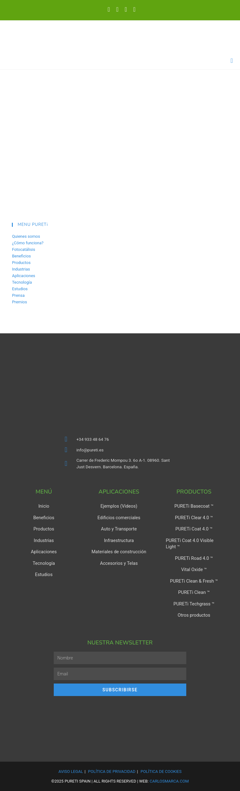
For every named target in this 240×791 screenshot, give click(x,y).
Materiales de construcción (118, 551)
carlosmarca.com (169, 779)
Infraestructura (118, 540)
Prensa (18, 295)
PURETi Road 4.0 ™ (194, 557)
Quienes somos (26, 236)
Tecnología (22, 282)
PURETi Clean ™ (194, 591)
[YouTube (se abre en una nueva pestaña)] (126, 9)
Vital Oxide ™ (194, 568)
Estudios (20, 288)
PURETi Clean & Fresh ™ (194, 580)
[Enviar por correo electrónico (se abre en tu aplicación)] (132, 9)
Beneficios (21, 256)
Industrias (21, 269)
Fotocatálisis (23, 249)
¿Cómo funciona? (27, 243)
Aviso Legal (70, 770)
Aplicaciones (23, 275)
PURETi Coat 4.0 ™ (194, 528)
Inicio (43, 506)
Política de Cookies (161, 770)
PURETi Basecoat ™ (194, 506)
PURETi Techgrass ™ (193, 602)
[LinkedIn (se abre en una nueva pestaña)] (117, 9)
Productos (21, 262)
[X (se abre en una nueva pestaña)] (108, 9)
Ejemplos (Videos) (119, 506)
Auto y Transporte (119, 528)
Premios (19, 302)
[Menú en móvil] (232, 60)
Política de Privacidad (111, 770)
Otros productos (194, 613)
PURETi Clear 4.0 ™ (194, 517)
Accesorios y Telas (119, 562)
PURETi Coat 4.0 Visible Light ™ (189, 543)
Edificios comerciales (118, 517)
